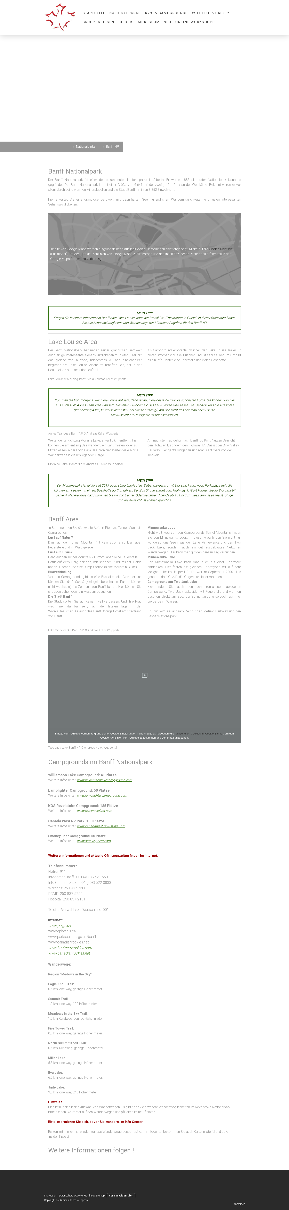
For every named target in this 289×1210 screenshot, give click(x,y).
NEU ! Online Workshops (189, 22)
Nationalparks (125, 13)
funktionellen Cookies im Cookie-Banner (199, 733)
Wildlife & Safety (211, 13)
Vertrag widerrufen (121, 1195)
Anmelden (239, 1203)
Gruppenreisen (98, 22)
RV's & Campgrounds (166, 13)
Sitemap (100, 1195)
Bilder (125, 22)
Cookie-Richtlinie (221, 249)
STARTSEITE (94, 13)
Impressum (148, 22)
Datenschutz (66, 1195)
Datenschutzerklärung (86, 259)
